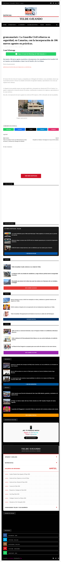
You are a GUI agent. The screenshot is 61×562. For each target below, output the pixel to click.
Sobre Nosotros (6, 3)
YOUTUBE (10, 548)
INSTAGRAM (11, 544)
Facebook (20, 129)
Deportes (7, 28)
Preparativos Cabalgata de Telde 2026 (17, 490)
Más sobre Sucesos (31, 288)
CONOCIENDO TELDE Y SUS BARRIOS (16, 507)
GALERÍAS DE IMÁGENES (12, 468)
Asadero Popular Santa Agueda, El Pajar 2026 (19, 474)
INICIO (17, 3)
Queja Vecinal (42, 28)
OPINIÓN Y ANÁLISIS (11, 457)
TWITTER (10, 539)
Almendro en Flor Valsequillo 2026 (17, 502)
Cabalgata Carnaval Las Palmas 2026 (17, 498)
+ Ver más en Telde (31, 253)
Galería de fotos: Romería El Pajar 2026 (18, 482)
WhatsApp (8, 129)
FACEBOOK (11, 535)
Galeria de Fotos (32, 24)
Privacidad (12, 3)
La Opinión (21, 24)
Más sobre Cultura (31, 352)
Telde (42, 24)
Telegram (42, 129)
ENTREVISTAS (9, 462)
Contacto (22, 3)
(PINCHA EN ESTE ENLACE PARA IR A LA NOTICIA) (17, 67)
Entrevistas (12, 24)
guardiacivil (11, 46)
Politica (48, 24)
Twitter (30, 129)
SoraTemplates (10, 558)
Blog (21, 558)
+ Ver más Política (31, 319)
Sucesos (27, 28)
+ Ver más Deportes (31, 384)
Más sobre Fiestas (31, 415)
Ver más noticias (31, 176)
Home (4, 24)
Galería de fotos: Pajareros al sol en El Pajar (19, 478)
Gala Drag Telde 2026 (14, 494)
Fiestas (14, 28)
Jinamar (34, 28)
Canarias (6, 46)
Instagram (53, 129)
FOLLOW (16, 539)
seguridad (20, 46)
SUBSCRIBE (17, 548)
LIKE (16, 535)
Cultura (20, 28)
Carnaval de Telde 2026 (14, 486)
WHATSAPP (11, 553)
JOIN (16, 553)
